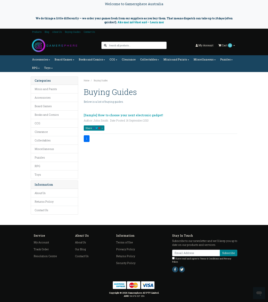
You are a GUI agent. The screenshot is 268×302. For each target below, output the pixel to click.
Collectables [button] (148, 59)
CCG (37, 123)
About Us (57, 31)
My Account (41, 242)
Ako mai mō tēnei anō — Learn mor (140, 22)
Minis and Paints (46, 89)
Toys (38, 174)
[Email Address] (196, 253)
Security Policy (125, 263)
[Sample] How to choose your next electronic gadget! (123, 115)
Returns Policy (44, 201)
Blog (47, 31)
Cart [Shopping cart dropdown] (225, 45)
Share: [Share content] (93, 128)
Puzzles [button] (225, 59)
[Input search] (137, 45)
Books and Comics (47, 114)
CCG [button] (112, 59)
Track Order (41, 249)
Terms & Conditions (209, 258)
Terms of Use (124, 242)
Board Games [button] (63, 59)
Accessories (43, 97)
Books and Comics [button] (91, 59)
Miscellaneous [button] (203, 59)
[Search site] (105, 45)
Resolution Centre (45, 256)
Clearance (129, 59)
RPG (37, 166)
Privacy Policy (125, 249)
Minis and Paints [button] (175, 59)
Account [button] (204, 45)
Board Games (43, 106)
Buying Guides (73, 31)
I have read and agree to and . (201, 260)
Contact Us (89, 31)
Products (37, 31)
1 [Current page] (86, 138)
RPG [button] (35, 68)
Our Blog (80, 249)
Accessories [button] (40, 59)
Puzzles (40, 157)
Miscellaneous (44, 149)
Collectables (43, 140)
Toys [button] (47, 68)
